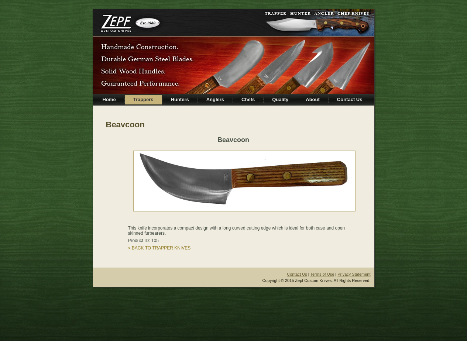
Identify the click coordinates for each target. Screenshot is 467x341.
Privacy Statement (353, 274)
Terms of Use (322, 274)
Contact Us (297, 274)
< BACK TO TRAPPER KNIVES (159, 248)
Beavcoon (125, 124)
